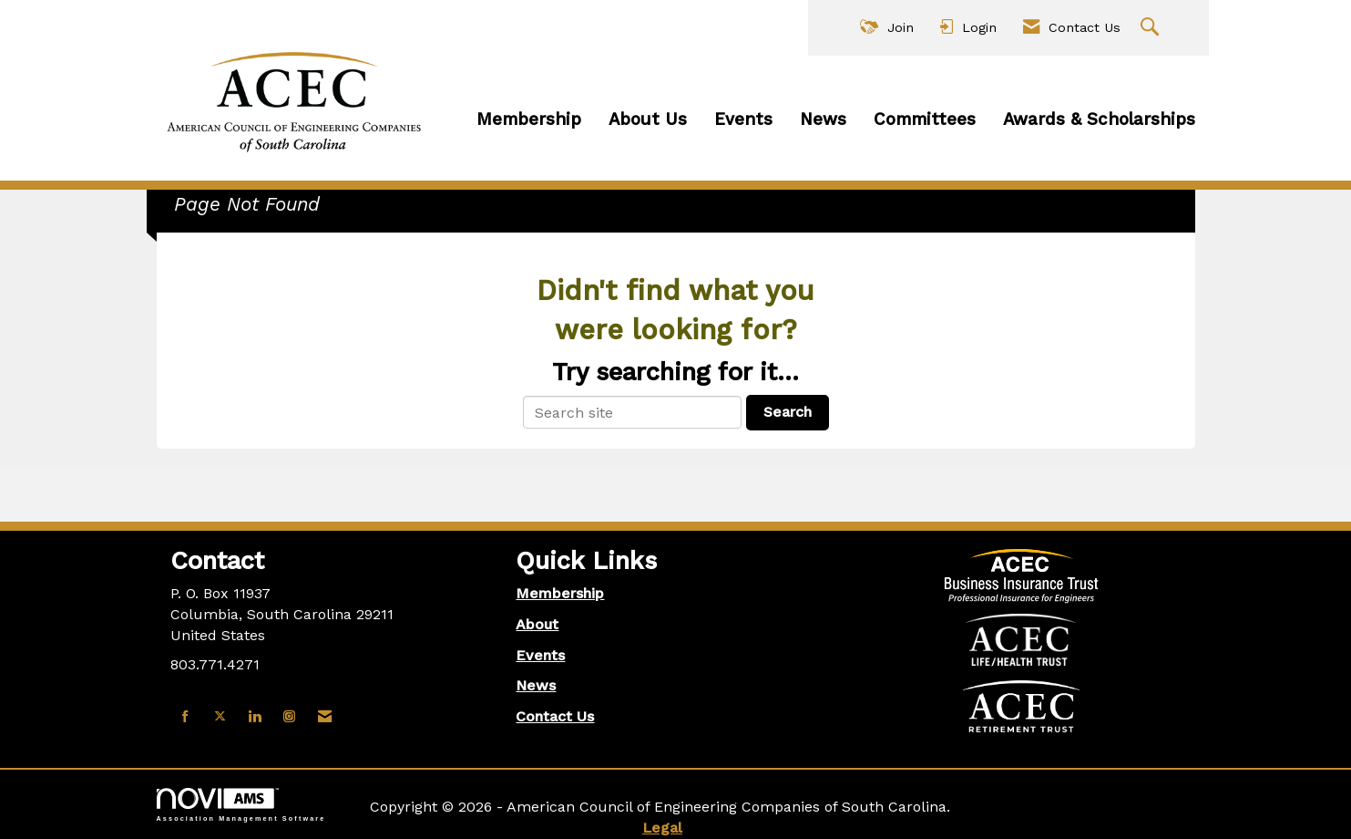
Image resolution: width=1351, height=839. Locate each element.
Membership (528, 119)
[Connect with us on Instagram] (289, 717)
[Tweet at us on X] (220, 717)
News (823, 119)
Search (787, 411)
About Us (648, 119)
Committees (925, 119)
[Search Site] (1152, 27)
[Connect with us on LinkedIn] (255, 717)
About (537, 624)
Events (743, 119)
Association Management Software (241, 805)
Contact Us (555, 716)
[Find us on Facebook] (185, 717)
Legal (662, 827)
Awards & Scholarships (1099, 119)
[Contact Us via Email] (325, 717)
